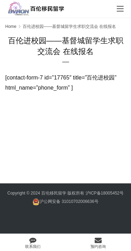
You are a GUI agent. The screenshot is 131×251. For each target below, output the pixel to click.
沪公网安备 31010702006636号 (65, 201)
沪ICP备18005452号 (105, 193)
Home (10, 26)
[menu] (120, 8)
